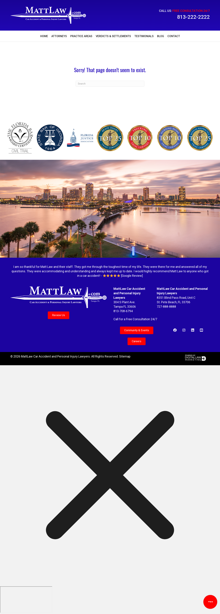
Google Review (132, 275)
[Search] (110, 84)
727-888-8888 (166, 306)
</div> (26, 599)
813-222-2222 (193, 17)
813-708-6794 (123, 311)
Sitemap (124, 356)
